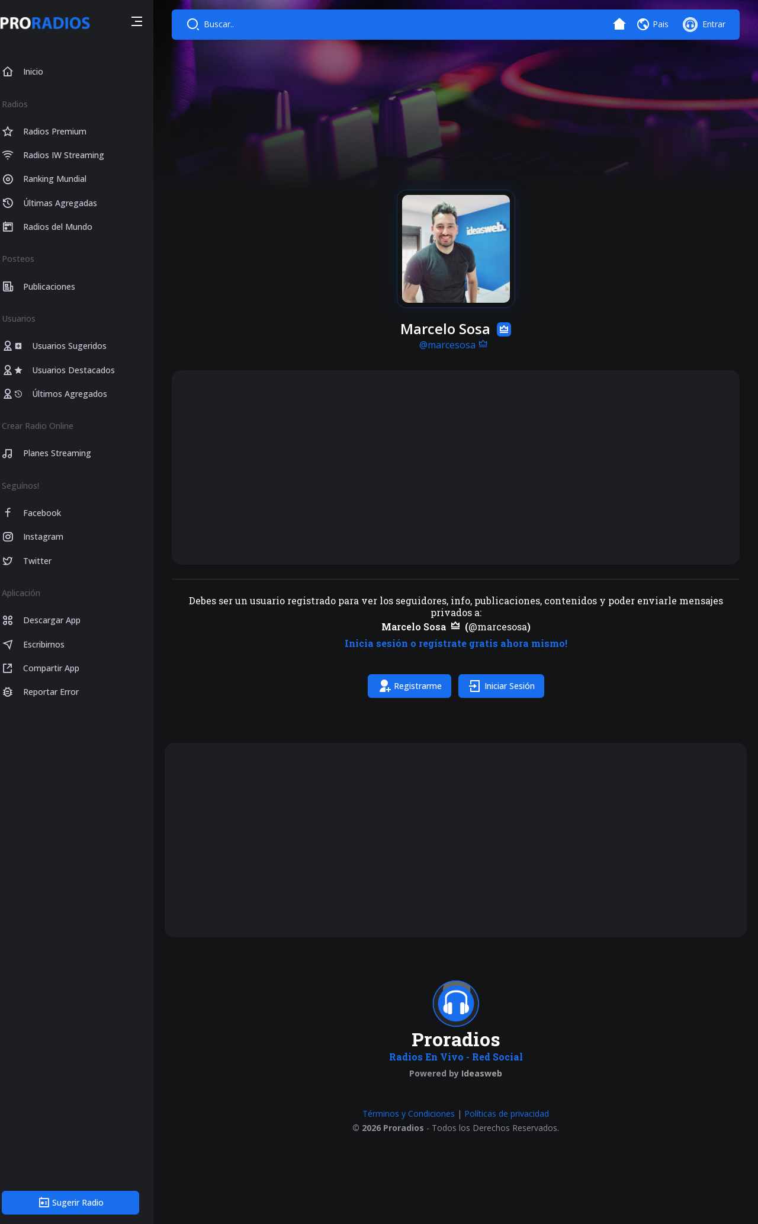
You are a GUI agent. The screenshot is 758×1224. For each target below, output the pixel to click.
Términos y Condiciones (415, 1113)
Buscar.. (232, 24)
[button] (149, 22)
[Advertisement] (462, 467)
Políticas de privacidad (513, 1113)
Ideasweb (488, 1073)
